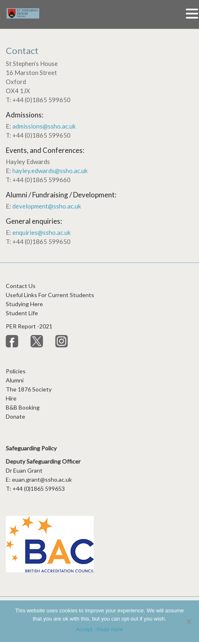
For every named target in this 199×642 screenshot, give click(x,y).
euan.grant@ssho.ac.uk (42, 479)
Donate (15, 416)
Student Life (22, 312)
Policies (16, 371)
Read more (110, 629)
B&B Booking (23, 407)
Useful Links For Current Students (50, 294)
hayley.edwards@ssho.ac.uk (50, 170)
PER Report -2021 (30, 326)
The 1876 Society (29, 389)
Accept (84, 629)
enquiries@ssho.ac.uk (41, 232)
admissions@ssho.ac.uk (44, 126)
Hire (11, 398)
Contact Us (21, 285)
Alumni (15, 380)
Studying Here (24, 303)
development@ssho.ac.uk (46, 206)
